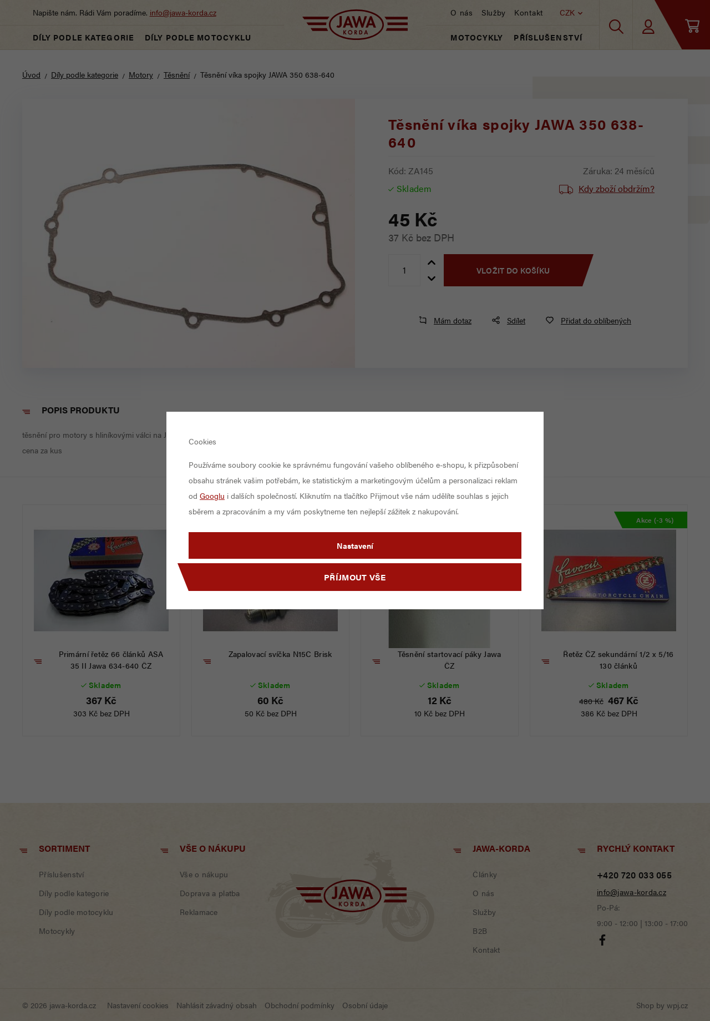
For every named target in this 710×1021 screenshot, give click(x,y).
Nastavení (355, 545)
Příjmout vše (355, 577)
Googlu (212, 495)
